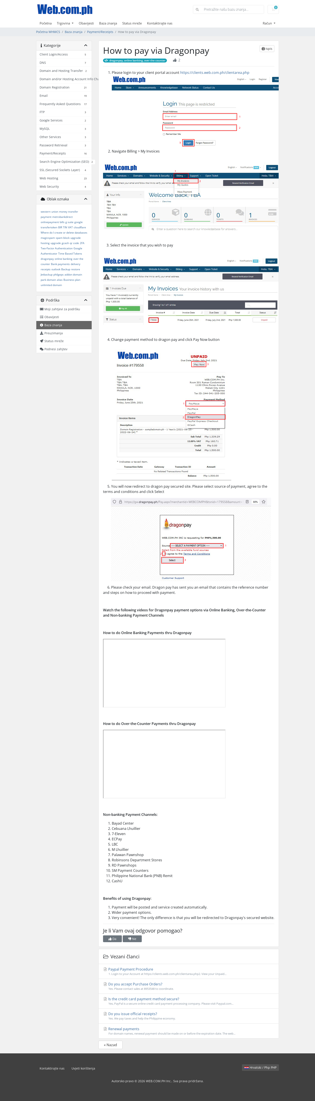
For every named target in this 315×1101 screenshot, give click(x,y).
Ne (132, 939)
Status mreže (132, 23)
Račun (268, 23)
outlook (55, 269)
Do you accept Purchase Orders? (188, 986)
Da (112, 939)
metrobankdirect (62, 217)
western (46, 211)
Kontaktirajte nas (159, 23)
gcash (65, 243)
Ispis (267, 49)
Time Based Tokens (70, 253)
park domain (48, 280)
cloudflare (80, 227)
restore (75, 269)
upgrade (56, 243)
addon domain (73, 274)
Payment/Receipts (100, 32)
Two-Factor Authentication (57, 248)
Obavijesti (86, 23)
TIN (65, 227)
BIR (60, 227)
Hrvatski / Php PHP (260, 1067)
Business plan (71, 280)
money (63, 211)
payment (46, 217)
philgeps (58, 274)
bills (62, 222)
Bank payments (60, 264)
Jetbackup (46, 274)
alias (60, 280)
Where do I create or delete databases (64, 232)
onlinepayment (50, 222)
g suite (69, 222)
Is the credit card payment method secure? (188, 1001)
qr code (74, 243)
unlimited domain (51, 285)
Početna (46, 23)
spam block (63, 238)
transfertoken (49, 227)
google (78, 222)
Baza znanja (108, 23)
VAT (70, 227)
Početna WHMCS (48, 32)
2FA (82, 243)
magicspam (48, 238)
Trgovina (64, 23)
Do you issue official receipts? (188, 1016)
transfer (73, 211)
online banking (63, 259)
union (54, 211)
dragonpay (47, 259)
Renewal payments (188, 1031)
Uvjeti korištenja (83, 1068)
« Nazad (110, 1044)
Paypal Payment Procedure (188, 971)
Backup (65, 269)
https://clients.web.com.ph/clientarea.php (214, 72)
